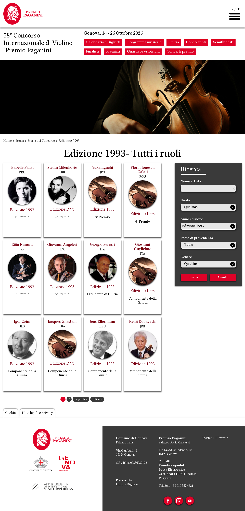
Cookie (10, 413)
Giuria (174, 43)
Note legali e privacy (38, 413)
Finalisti (92, 52)
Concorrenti (196, 43)
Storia (20, 141)
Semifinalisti (223, 43)
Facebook (167, 500)
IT (238, 10)
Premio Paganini (171, 465)
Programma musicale (144, 43)
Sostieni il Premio (215, 438)
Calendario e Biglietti (103, 43)
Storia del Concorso (41, 141)
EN (231, 10)
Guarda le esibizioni (143, 52)
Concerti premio (180, 52)
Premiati (113, 52)
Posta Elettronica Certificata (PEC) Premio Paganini (178, 474)
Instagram (179, 500)
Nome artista (191, 182)
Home (7, 141)
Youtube (190, 500)
